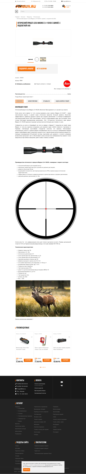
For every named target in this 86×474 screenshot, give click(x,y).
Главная (17, 17)
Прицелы (29, 17)
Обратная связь (19, 458)
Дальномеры (18, 431)
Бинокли (17, 423)
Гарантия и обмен (19, 451)
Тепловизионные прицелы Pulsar (43, 453)
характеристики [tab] (32, 101)
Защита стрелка (57, 429)
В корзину (28, 360)
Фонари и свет (38, 417)
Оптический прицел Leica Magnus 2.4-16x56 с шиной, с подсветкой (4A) (36, 18)
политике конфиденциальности (36, 465)
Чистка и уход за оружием (59, 419)
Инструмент (56, 424)
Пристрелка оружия (58, 414)
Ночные (20, 413)
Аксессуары (37, 432)
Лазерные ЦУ (21, 418)
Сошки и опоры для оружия (41, 429)
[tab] (24, 97)
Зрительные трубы (20, 426)
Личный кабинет (21, 1)
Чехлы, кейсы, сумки (58, 422)
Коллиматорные (22, 411)
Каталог (23, 17)
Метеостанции (56, 409)
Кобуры (36, 434)
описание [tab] (20, 101)
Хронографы (56, 411)
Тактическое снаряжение (40, 406)
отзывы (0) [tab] (46, 101)
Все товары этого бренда (62, 89)
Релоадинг (56, 432)
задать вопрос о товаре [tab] (62, 101)
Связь (54, 427)
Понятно (26, 469)
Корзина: (68, 6)
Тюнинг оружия (38, 419)
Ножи (54, 417)
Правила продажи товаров (41, 445)
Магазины (36, 424)
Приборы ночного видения (41, 411)
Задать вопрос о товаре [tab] (43, 84)
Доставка (17, 448)
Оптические (36, 17)
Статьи (17, 445)
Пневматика (18, 434)
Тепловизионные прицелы (25, 416)
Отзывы (17, 456)
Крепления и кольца (20, 428)
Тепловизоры (37, 414)
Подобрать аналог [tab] (26, 69)
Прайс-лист (37, 451)
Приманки (55, 406)
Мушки (20, 421)
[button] (41, 367)
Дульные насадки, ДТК (40, 422)
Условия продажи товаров (41, 448)
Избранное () (36, 1)
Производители (19, 453)
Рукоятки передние (39, 427)
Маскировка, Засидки (39, 409)
